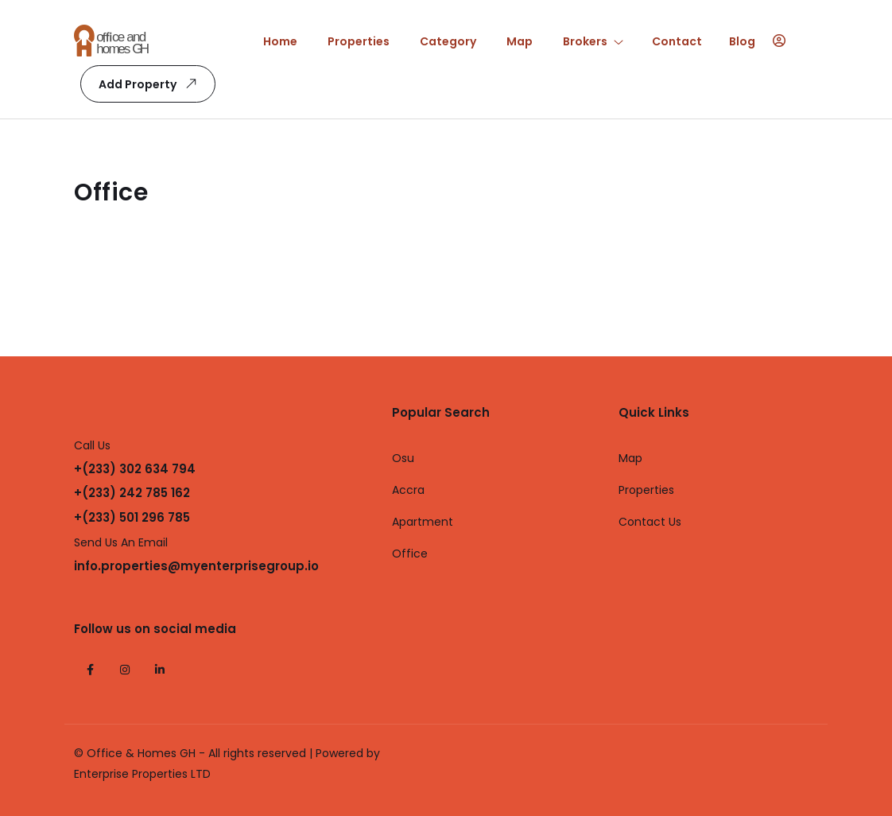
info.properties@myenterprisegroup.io (196, 566)
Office (410, 553)
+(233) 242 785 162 (132, 492)
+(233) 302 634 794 (135, 468)
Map (630, 458)
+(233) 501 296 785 (132, 517)
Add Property (151, 83)
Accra (408, 490)
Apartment (422, 522)
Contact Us (650, 522)
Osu (403, 458)
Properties (646, 490)
